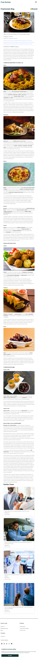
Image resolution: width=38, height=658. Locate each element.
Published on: (7, 513)
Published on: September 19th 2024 (10, 38)
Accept (10, 655)
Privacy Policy (19, 652)
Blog (2, 630)
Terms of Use (22, 630)
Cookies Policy (26, 652)
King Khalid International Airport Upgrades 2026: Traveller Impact (18, 575)
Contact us (3, 636)
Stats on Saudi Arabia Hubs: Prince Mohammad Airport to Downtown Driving (18, 543)
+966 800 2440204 (4, 640)
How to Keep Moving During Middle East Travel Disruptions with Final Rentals (18, 607)
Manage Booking (4, 628)
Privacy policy (22, 626)
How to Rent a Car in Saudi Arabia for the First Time (17, 511)
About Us (2, 626)
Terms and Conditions (24, 628)
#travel (34, 9)
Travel (12, 46)
